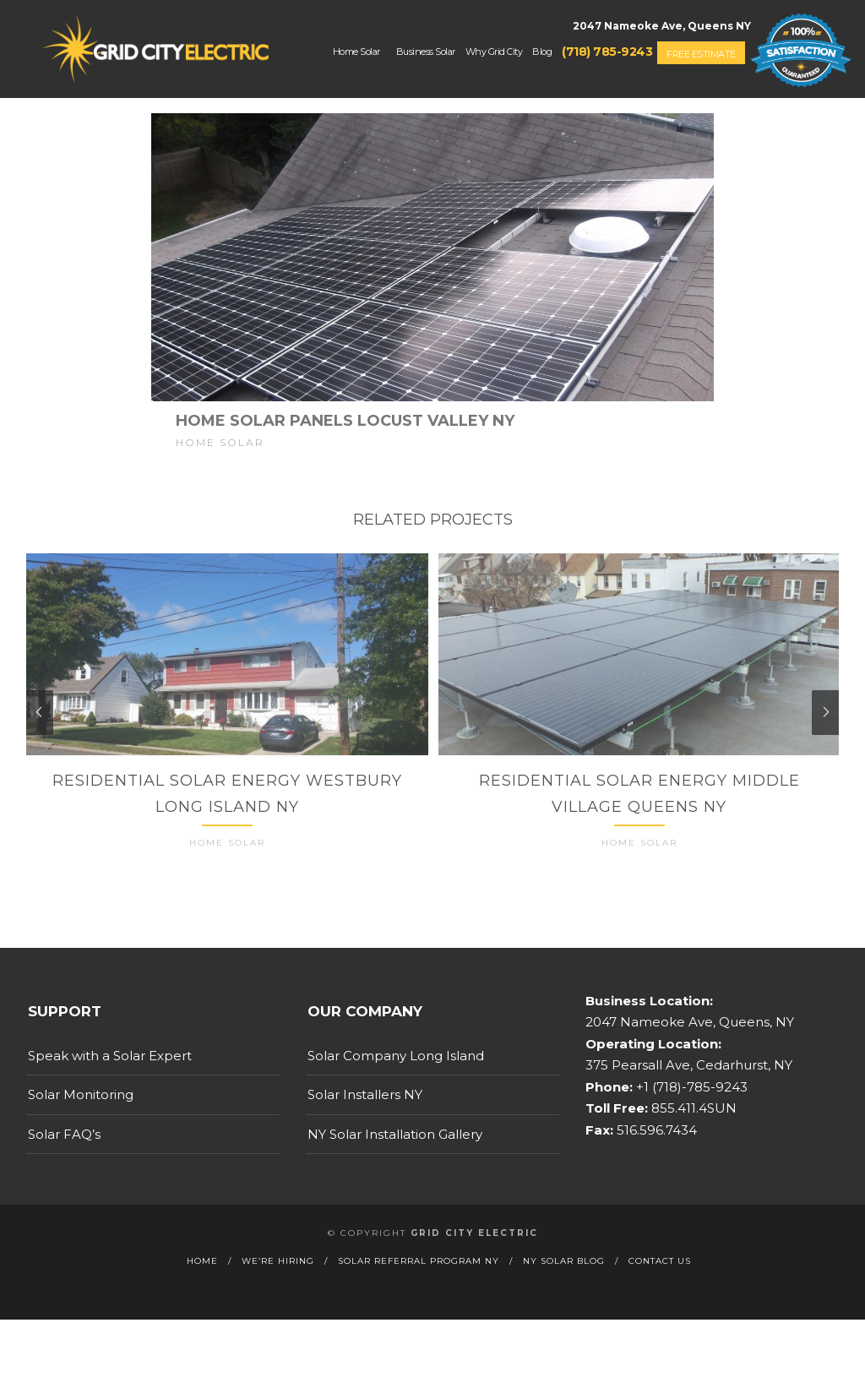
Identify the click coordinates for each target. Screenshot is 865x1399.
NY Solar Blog (564, 1290)
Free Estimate (701, 54)
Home (202, 1290)
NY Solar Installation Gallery (394, 1164)
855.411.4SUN (692, 1138)
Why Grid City (494, 51)
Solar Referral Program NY (418, 1290)
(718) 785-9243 (607, 51)
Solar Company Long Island (395, 1085)
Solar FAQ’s (64, 1164)
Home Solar (356, 51)
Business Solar (425, 51)
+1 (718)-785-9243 (690, 1116)
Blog (542, 51)
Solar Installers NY (364, 1124)
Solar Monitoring (80, 1124)
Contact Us (659, 1290)
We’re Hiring (278, 1290)
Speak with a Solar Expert (110, 1085)
